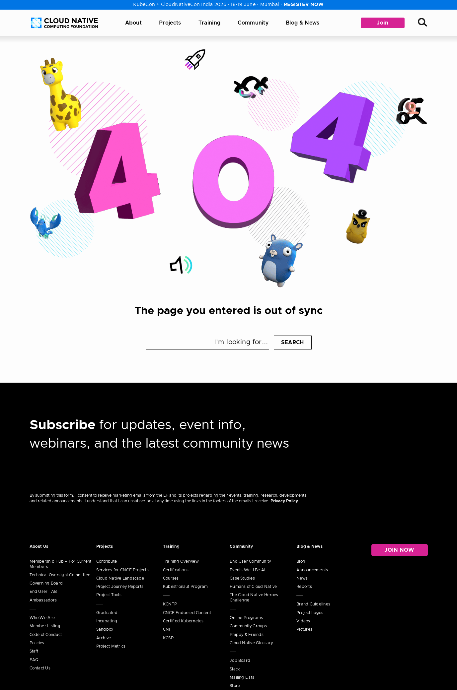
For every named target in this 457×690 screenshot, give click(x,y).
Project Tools (108, 595)
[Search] (423, 23)
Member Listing (45, 626)
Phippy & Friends (247, 635)
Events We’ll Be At (248, 570)
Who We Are (42, 618)
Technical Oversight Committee (60, 575)
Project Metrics (111, 646)
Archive (103, 638)
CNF (167, 629)
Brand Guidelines (313, 604)
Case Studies (242, 578)
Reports (304, 587)
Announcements (312, 570)
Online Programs (246, 618)
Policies (37, 643)
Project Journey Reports (120, 587)
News (302, 578)
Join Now (399, 550)
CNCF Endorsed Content (187, 613)
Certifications (176, 570)
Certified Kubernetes (183, 621)
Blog (300, 561)
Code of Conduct (46, 635)
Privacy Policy (284, 501)
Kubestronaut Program (185, 587)
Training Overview (181, 561)
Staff (34, 651)
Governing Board (46, 583)
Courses (171, 578)
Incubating (106, 621)
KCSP (168, 638)
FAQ (34, 660)
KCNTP (170, 604)
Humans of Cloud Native (253, 587)
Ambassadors (43, 600)
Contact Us (40, 668)
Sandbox (105, 629)
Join (382, 23)
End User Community (250, 561)
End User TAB (43, 592)
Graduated (106, 613)
